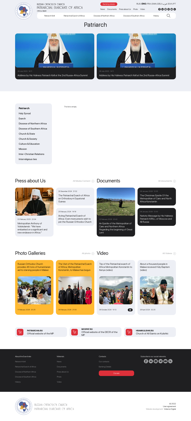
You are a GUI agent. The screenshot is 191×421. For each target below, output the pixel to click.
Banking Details (105, 367)
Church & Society (28, 139)
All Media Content (81, 181)
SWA (154, 3)
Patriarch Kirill (49, 16)
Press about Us (125, 9)
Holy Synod (25, 113)
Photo (135, 9)
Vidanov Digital (170, 409)
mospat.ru (87, 329)
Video (142, 9)
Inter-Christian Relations (31, 154)
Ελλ (170, 3)
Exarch (22, 118)
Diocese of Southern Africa (133, 16)
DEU (160, 3)
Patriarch (24, 108)
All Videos (167, 253)
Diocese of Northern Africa (104, 16)
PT (174, 3)
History (156, 16)
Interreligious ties (28, 159)
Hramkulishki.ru (145, 330)
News (102, 9)
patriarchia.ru (35, 330)
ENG (144, 3)
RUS (139, 3)
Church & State (27, 134)
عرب (165, 3)
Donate (116, 373)
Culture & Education (29, 144)
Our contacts (104, 361)
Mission (23, 149)
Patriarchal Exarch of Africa (74, 16)
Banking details (109, 4)
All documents (165, 181)
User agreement (169, 406)
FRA (149, 3)
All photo (86, 253)
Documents (112, 9)
